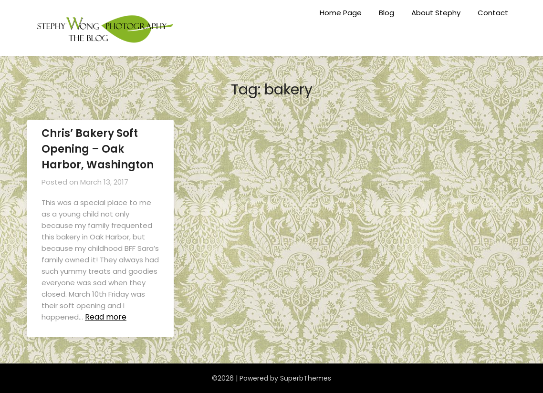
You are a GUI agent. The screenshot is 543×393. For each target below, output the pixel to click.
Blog (386, 13)
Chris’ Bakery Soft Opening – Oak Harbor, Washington (98, 149)
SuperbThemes (305, 378)
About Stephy (435, 13)
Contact (493, 13)
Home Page (341, 13)
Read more (105, 316)
